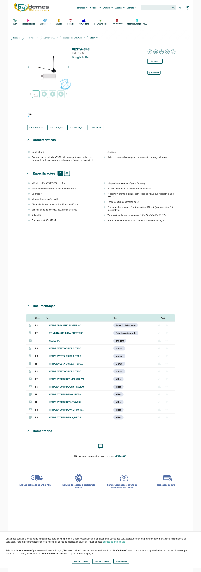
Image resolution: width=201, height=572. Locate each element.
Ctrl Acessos (45, 21)
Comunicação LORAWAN (72, 38)
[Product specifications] (67, 173)
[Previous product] (28, 66)
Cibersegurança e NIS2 (137, 21)
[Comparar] (154, 73)
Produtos (16, 38)
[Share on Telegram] (167, 51)
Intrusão (58, 21)
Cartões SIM (117, 21)
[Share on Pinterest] (162, 51)
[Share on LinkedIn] (156, 51)
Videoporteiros (28, 21)
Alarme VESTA (49, 38)
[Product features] (60, 173)
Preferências (121, 561)
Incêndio (70, 21)
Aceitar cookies (81, 561)
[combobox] (158, 7)
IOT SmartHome (100, 21)
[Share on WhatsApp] (173, 51)
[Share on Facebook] (150, 51)
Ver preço (155, 61)
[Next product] (68, 66)
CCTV (15, 21)
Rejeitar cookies (101, 561)
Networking (84, 21)
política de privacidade (114, 541)
